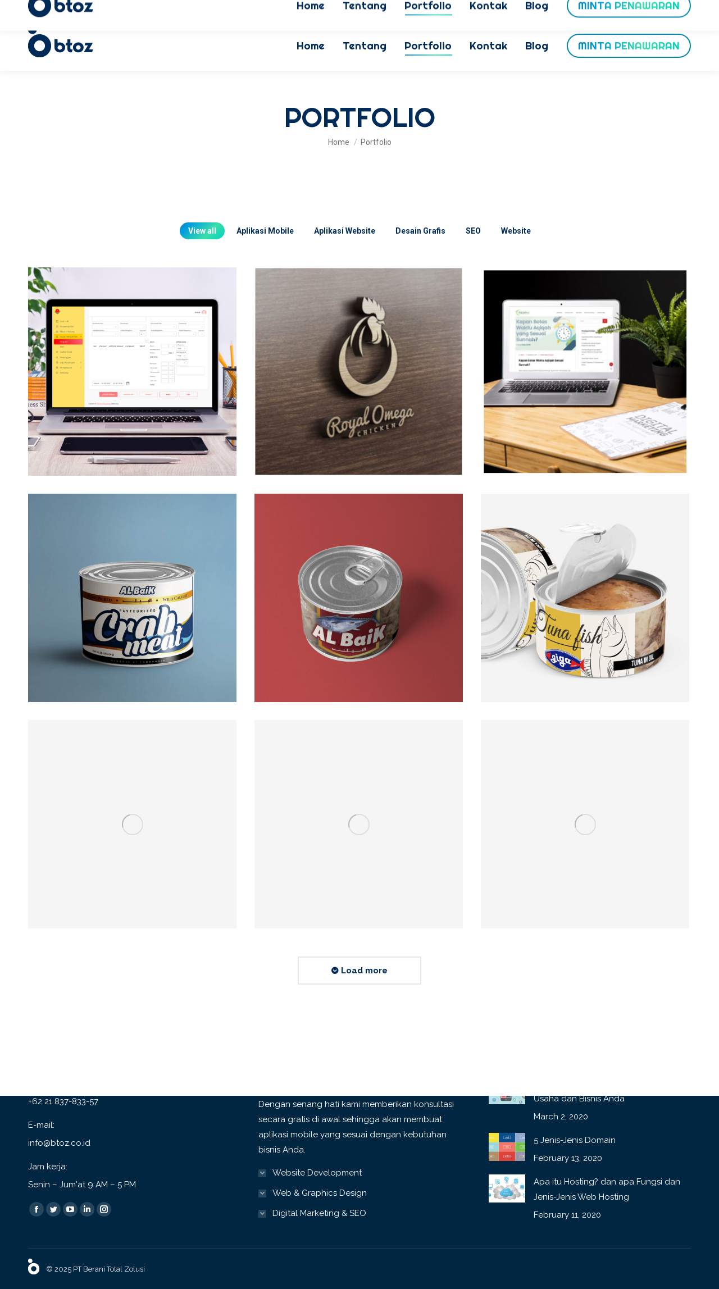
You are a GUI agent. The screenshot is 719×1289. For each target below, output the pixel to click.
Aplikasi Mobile (265, 230)
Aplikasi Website (344, 230)
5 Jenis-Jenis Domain (575, 1140)
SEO (473, 230)
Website (516, 230)
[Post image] (132, 372)
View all (202, 230)
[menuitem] (310, 45)
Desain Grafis (420, 230)
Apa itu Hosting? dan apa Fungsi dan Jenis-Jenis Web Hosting (607, 1189)
